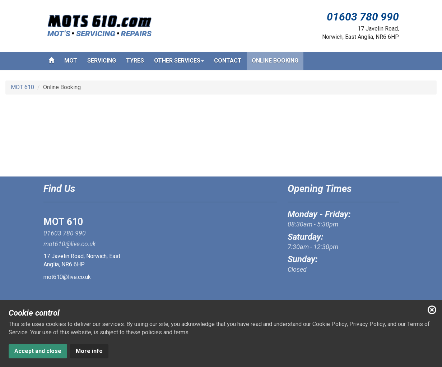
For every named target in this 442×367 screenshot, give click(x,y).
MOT (70, 60)
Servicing (101, 60)
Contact (228, 60)
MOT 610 (22, 87)
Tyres (135, 60)
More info (89, 351)
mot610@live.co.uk (67, 277)
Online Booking (275, 60)
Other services (179, 63)
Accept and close (37, 351)
